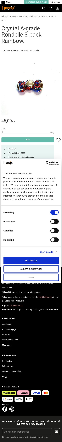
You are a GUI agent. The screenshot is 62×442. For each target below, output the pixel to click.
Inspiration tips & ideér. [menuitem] (12, 371)
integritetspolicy (42, 437)
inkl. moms (55, 2)
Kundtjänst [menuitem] (6, 324)
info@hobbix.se (45, 297)
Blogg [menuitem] (4, 376)
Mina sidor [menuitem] (6, 345)
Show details (46, 251)
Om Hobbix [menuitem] (7, 361)
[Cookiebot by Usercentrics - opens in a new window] (46, 163)
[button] (4, 2)
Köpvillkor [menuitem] (6, 334)
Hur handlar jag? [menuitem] (9, 329)
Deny (31, 277)
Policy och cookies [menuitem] (10, 340)
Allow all (31, 260)
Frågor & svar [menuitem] (7, 366)
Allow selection (31, 269)
